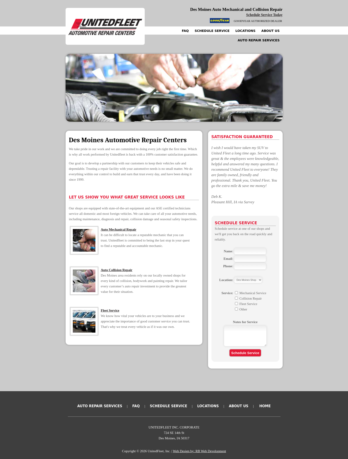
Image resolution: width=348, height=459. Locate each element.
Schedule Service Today (264, 15)
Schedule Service (212, 31)
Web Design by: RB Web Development (199, 451)
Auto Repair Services (259, 40)
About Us (270, 31)
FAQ (185, 31)
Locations (245, 31)
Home (265, 406)
